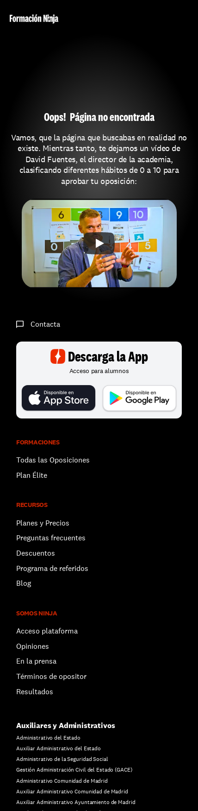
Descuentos (36, 553)
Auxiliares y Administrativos (65, 725)
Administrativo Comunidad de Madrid (62, 781)
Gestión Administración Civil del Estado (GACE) (74, 769)
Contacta (45, 324)
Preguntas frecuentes (51, 538)
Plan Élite (31, 475)
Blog (23, 583)
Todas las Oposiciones (53, 460)
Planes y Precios (42, 523)
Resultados (34, 692)
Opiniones (32, 646)
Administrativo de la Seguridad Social (62, 759)
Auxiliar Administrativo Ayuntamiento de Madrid (75, 802)
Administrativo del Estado (48, 737)
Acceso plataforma (47, 631)
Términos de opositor (51, 676)
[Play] (99, 243)
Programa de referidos (52, 568)
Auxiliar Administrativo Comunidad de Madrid (72, 791)
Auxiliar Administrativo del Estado (58, 748)
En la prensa (36, 661)
